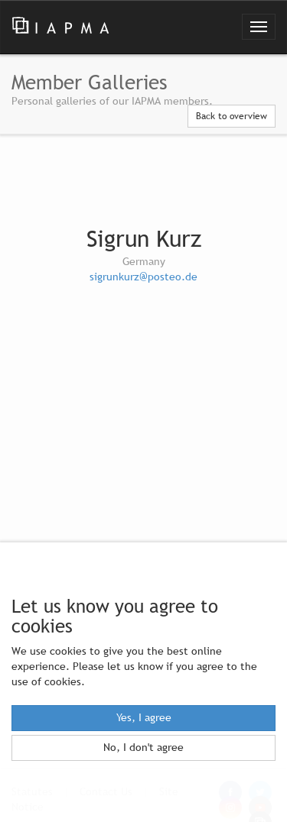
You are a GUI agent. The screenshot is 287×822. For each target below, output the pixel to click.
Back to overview (231, 115)
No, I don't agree (143, 747)
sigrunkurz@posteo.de (143, 276)
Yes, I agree (143, 717)
